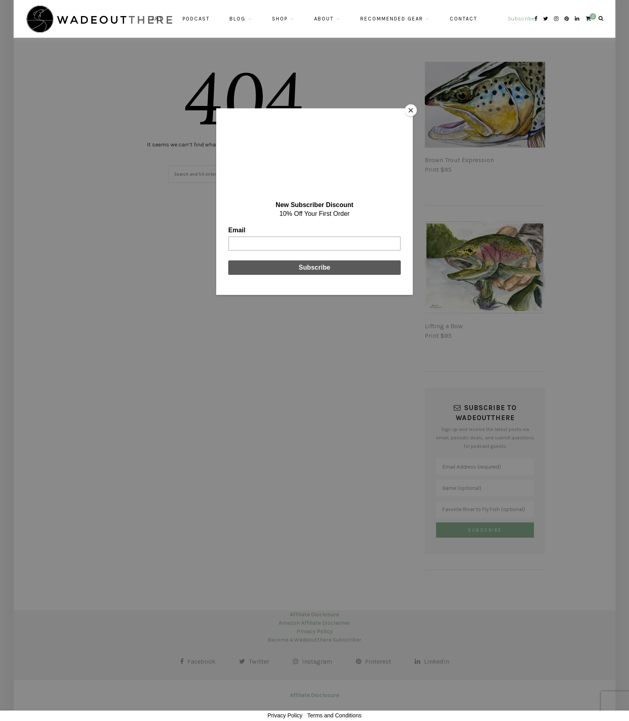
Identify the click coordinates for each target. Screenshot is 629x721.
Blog (237, 19)
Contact (463, 19)
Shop (280, 19)
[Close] (411, 110)
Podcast (196, 19)
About (324, 19)
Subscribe (521, 18)
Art (157, 19)
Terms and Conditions (334, 715)
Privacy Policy (285, 715)
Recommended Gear (391, 19)
